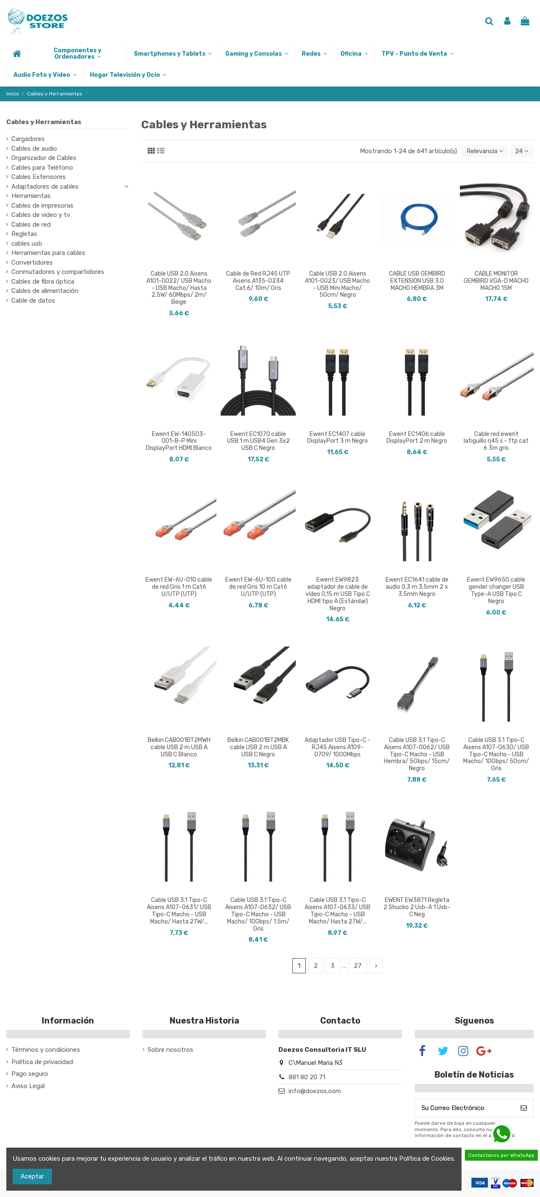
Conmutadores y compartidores (57, 272)
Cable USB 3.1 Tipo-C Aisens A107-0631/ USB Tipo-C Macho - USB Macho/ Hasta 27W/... (179, 910)
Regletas (24, 234)
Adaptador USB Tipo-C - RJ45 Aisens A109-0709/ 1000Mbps (337, 747)
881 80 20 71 (307, 1077)
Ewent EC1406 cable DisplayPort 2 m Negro (416, 438)
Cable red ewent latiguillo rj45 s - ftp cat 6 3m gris (496, 441)
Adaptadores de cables (44, 186)
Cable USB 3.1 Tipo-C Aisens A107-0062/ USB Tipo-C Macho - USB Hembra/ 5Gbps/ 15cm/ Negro (417, 754)
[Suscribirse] (523, 1108)
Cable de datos (33, 300)
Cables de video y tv (40, 215)
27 (358, 966)
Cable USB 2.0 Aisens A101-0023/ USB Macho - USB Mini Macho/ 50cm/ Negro (337, 284)
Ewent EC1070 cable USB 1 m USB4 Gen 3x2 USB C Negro (258, 441)
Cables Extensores (38, 177)
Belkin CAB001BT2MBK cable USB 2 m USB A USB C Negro (258, 747)
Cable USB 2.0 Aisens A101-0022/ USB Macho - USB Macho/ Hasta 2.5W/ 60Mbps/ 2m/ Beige (178, 288)
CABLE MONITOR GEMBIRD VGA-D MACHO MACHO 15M (496, 281)
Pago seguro (29, 1074)
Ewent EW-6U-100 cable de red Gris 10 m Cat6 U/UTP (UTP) (258, 587)
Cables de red (31, 224)
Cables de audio (34, 148)
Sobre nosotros (170, 1049)
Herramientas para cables (48, 253)
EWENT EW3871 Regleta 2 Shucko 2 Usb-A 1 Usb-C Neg (416, 907)
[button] (77, 53)
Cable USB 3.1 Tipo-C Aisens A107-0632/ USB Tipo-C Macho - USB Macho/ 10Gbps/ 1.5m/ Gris (258, 914)
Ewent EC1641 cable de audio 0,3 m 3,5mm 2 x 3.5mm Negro (417, 587)
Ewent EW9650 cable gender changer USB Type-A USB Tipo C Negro (496, 590)
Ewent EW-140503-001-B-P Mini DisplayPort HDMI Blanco (179, 441)
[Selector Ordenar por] (485, 151)
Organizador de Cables (43, 158)
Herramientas (31, 196)
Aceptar (32, 1176)
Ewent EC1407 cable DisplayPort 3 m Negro (337, 438)
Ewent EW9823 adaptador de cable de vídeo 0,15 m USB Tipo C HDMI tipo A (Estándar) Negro (337, 594)
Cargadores (28, 139)
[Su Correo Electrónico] (464, 1108)
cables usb (26, 243)
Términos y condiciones (45, 1049)
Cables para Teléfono (42, 167)
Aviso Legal (28, 1086)
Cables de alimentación (44, 291)
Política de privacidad (42, 1062)
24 (522, 151)
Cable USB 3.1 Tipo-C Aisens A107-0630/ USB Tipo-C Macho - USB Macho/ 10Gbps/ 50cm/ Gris (496, 754)
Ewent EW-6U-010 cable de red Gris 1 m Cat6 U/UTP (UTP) (179, 587)
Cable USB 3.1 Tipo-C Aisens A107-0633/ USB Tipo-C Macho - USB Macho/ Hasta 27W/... (337, 910)
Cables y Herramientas (43, 122)
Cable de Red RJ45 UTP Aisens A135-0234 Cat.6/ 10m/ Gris (258, 281)
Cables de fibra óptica (42, 281)
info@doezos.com (315, 1091)
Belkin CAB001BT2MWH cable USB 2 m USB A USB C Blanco (179, 747)
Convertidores (32, 262)
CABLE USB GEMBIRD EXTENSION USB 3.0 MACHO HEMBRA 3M (417, 281)
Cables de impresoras (42, 205)
